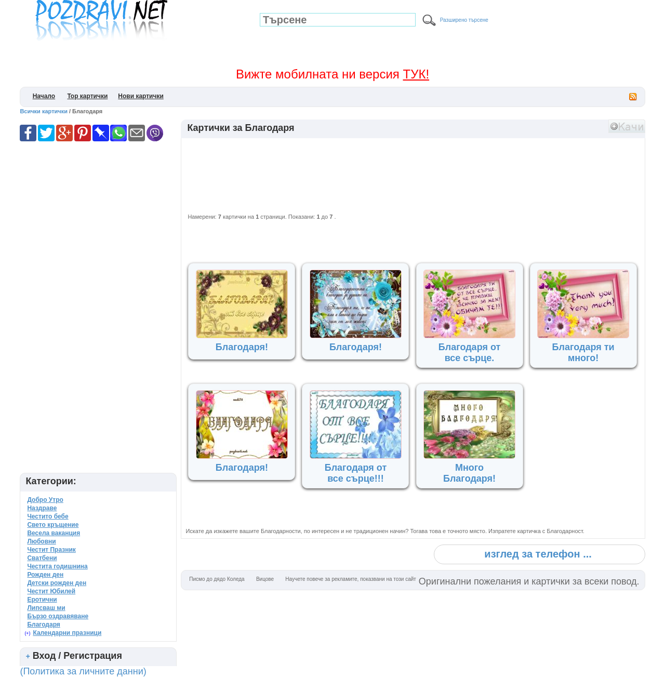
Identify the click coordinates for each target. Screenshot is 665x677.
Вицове (265, 579)
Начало (44, 96)
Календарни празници (67, 632)
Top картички (87, 96)
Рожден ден (45, 574)
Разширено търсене (464, 20)
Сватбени (42, 558)
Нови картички (141, 96)
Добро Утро (45, 499)
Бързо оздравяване (57, 616)
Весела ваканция (53, 533)
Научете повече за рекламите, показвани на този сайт (350, 579)
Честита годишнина (57, 566)
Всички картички (44, 111)
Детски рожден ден (56, 583)
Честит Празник (51, 549)
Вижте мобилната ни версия (332, 74)
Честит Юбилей (51, 591)
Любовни (41, 541)
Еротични (42, 599)
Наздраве (42, 508)
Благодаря (43, 624)
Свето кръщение (52, 524)
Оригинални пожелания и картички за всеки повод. (529, 581)
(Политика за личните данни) (83, 671)
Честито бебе (47, 516)
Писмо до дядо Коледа (216, 579)
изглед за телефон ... (537, 554)
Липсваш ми (46, 608)
